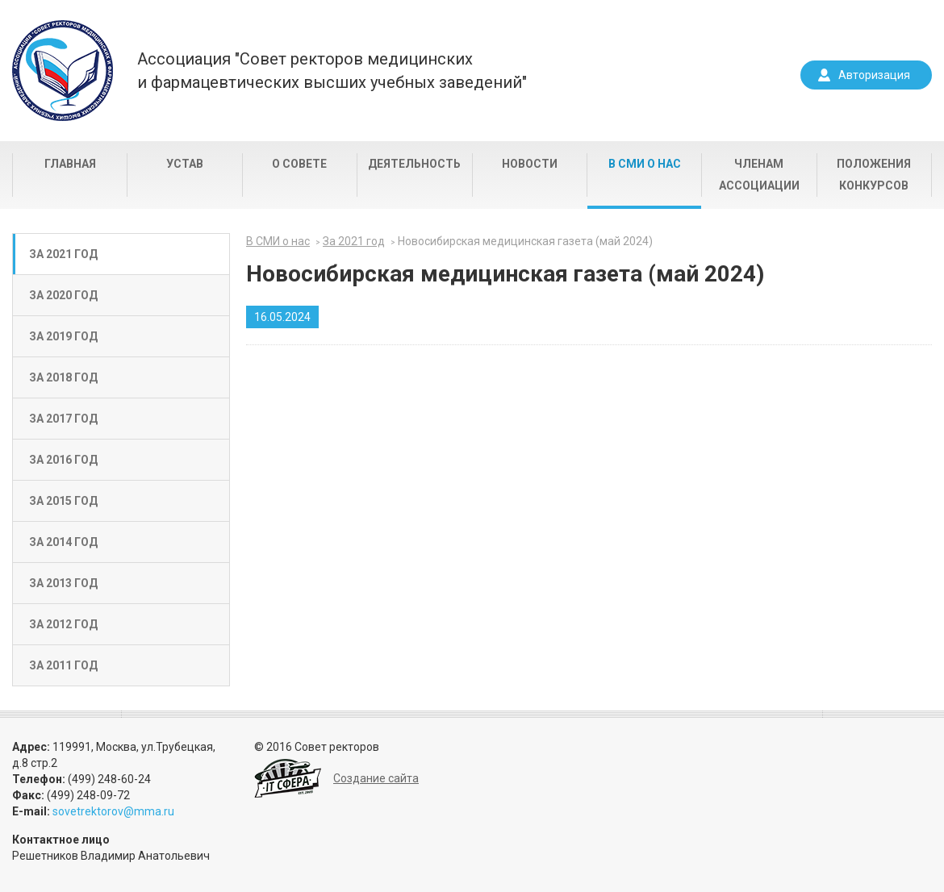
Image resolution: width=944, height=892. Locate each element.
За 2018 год (63, 377)
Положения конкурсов (874, 174)
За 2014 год (63, 542)
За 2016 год (63, 459)
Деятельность (414, 163)
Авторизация (874, 75)
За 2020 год (63, 295)
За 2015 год (63, 500)
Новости (530, 163)
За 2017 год (63, 418)
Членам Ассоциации (759, 174)
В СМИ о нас (644, 163)
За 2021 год (63, 254)
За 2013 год (63, 583)
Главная (70, 163)
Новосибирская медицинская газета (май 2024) (525, 241)
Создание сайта (376, 778)
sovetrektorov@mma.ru (113, 811)
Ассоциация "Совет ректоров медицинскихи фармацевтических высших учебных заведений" (332, 70)
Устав (184, 163)
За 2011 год (63, 665)
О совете (299, 163)
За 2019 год (63, 336)
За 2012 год (63, 624)
